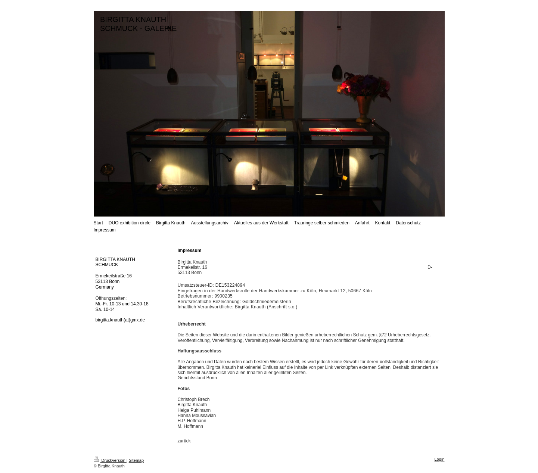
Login (440, 459)
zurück (184, 441)
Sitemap (136, 460)
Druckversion (110, 460)
